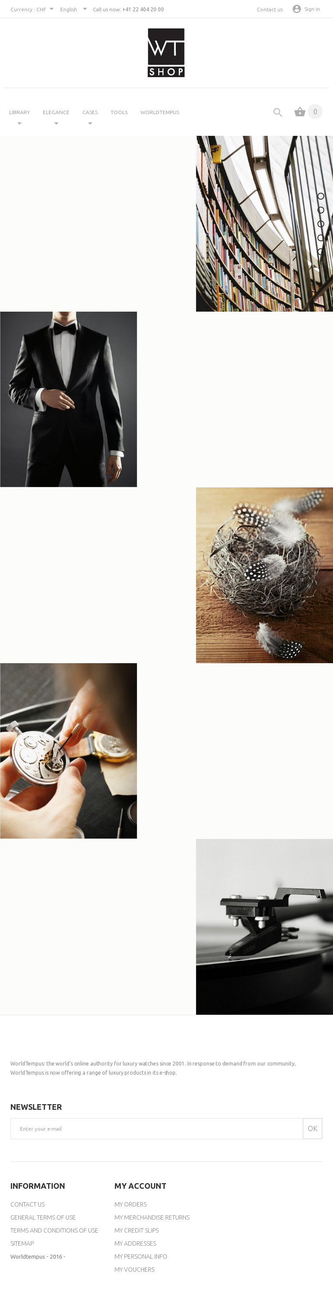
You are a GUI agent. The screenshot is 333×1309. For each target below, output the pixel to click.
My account (140, 1185)
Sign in (312, 9)
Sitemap (22, 1243)
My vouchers (134, 1269)
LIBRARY (19, 112)
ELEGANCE (56, 112)
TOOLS (119, 112)
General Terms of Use (43, 1217)
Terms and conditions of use (54, 1230)
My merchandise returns (151, 1217)
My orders (130, 1204)
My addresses (135, 1243)
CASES (90, 112)
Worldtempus (159, 112)
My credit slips (136, 1230)
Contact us (270, 9)
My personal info (140, 1256)
